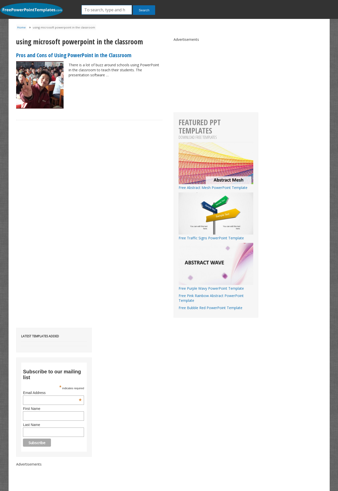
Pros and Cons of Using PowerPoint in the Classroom (73, 55)
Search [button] (144, 10)
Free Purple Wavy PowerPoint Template (216, 286)
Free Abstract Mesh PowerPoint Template (216, 185)
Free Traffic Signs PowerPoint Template (216, 235)
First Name (31, 409)
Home (21, 27)
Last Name (31, 425)
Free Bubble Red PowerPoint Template (210, 307)
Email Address (52, 393)
